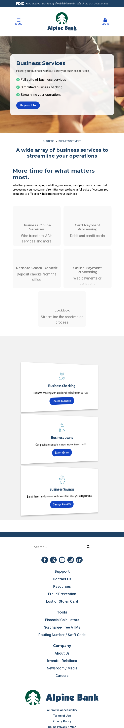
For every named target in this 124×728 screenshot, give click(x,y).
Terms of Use (62, 715)
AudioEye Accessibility (62, 710)
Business (48, 141)
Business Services (69, 141)
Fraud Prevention (62, 594)
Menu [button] (18, 21)
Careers (62, 675)
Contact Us (62, 579)
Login (105, 21)
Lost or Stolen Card (62, 601)
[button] (105, 22)
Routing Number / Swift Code (62, 635)
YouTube (62, 560)
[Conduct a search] (57, 547)
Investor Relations (62, 661)
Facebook (44, 560)
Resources (62, 586)
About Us (62, 653)
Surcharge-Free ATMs (62, 627)
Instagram (70, 560)
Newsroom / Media (62, 668)
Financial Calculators (62, 620)
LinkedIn (79, 560)
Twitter (53, 560)
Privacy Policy (62, 721)
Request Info (28, 105)
